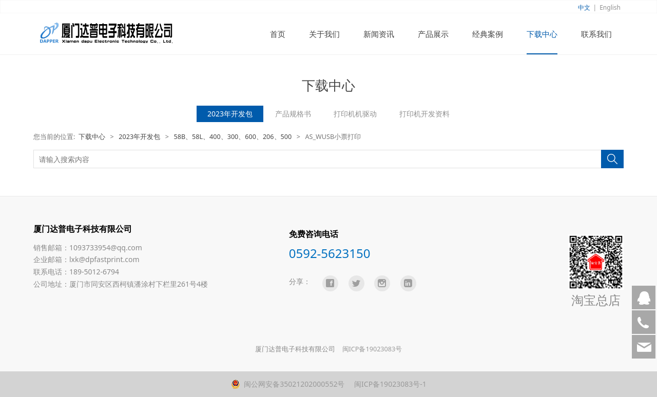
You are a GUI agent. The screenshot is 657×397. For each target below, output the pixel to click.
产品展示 (433, 34)
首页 (277, 34)
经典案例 (487, 34)
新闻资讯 (378, 34)
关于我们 (324, 34)
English (610, 7)
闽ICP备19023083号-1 (389, 384)
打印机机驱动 (355, 113)
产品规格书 (293, 113)
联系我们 (596, 34)
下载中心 (542, 34)
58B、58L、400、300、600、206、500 (232, 136)
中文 (584, 7)
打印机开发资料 (424, 113)
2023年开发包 (230, 113)
